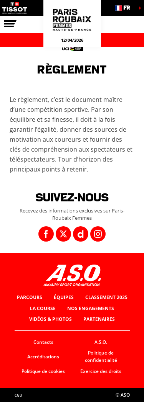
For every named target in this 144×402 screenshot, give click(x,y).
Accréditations (43, 356)
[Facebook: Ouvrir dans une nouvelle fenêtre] (46, 234)
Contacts (43, 342)
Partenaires (99, 319)
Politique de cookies (43, 371)
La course (43, 308)
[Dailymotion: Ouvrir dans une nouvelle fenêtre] (80, 234)
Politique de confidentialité (101, 356)
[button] (125, 8)
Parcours (29, 297)
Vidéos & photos (50, 319)
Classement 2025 (106, 297)
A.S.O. (100, 342)
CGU (18, 395)
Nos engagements (90, 308)
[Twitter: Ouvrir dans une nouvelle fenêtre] (63, 234)
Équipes (64, 297)
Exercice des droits (100, 371)
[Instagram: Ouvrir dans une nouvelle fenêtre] (98, 234)
